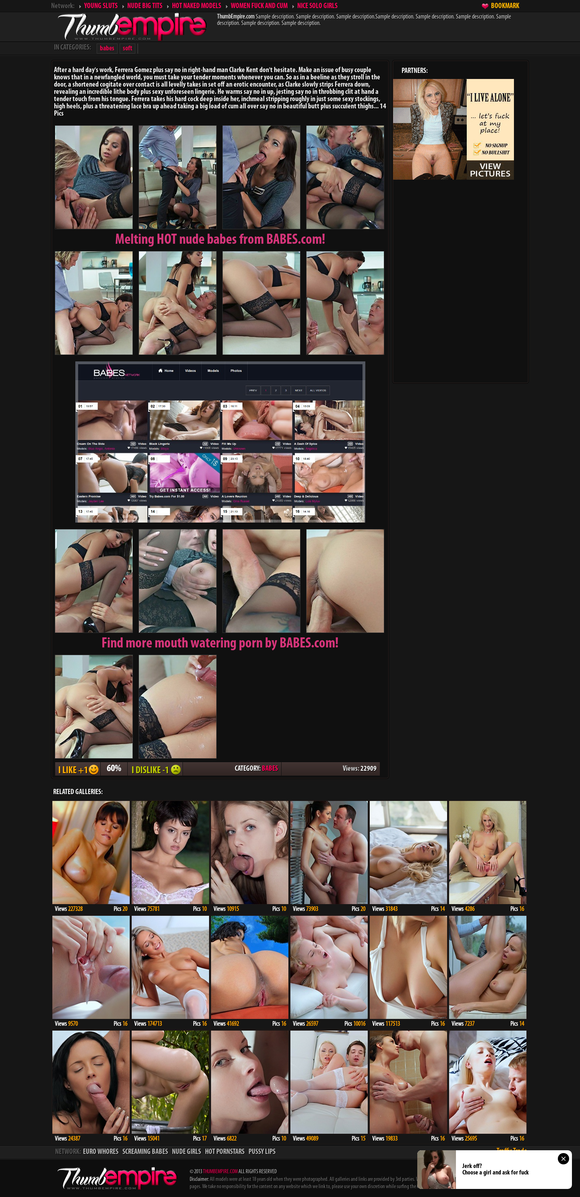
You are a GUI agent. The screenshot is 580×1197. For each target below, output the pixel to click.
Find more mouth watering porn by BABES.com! (220, 644)
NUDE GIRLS (186, 1152)
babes (107, 48)
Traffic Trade (512, 1151)
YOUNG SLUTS (101, 6)
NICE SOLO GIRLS (317, 6)
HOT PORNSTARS (224, 1152)
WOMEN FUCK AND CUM (259, 6)
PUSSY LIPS (262, 1152)
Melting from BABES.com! (220, 240)
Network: (63, 6)
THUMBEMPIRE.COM (220, 1172)
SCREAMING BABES (145, 1152)
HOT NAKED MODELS (196, 6)
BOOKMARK (505, 6)
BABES (270, 769)
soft (127, 48)
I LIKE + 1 (77, 769)
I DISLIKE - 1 (155, 769)
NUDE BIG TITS (144, 6)
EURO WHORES (100, 1152)
